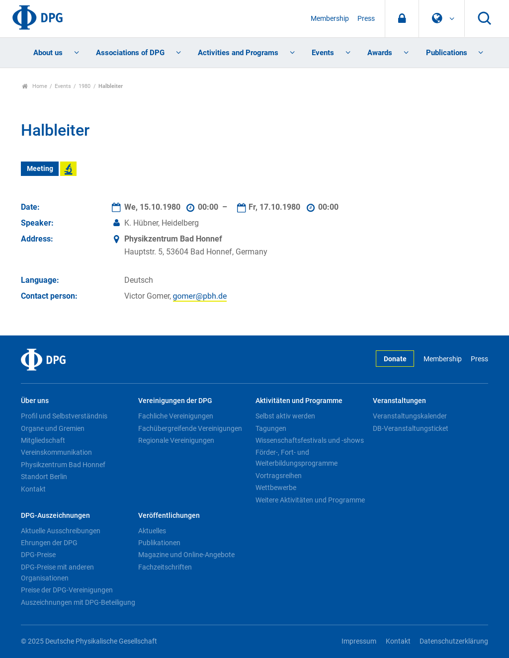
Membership (330, 18)
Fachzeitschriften (165, 567)
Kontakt (33, 489)
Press (366, 18)
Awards (379, 52)
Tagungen (270, 428)
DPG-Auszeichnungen (55, 515)
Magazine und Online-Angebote (186, 555)
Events (323, 52)
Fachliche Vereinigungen (175, 416)
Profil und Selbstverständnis (64, 416)
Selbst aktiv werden (285, 416)
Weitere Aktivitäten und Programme (310, 500)
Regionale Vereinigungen (176, 440)
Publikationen (159, 543)
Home (34, 86)
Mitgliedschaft (43, 440)
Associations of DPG (130, 52)
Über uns (35, 401)
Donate (395, 359)
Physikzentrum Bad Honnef (63, 465)
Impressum (358, 641)
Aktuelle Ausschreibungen (60, 531)
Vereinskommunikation (56, 452)
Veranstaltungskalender (410, 416)
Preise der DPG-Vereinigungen (67, 590)
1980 (84, 86)
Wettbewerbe (275, 488)
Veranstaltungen (399, 401)
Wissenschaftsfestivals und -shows (309, 440)
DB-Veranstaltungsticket (410, 428)
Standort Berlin (44, 477)
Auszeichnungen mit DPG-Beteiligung (78, 602)
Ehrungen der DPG (49, 543)
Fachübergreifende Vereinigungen (190, 428)
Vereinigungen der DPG (175, 401)
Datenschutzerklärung (454, 641)
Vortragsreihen (278, 476)
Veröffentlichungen (169, 515)
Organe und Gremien (53, 428)
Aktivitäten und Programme (298, 401)
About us (48, 52)
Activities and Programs (238, 52)
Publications (446, 52)
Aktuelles (152, 531)
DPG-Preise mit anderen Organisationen (57, 572)
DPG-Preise (38, 555)
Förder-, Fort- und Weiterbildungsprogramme (296, 457)
